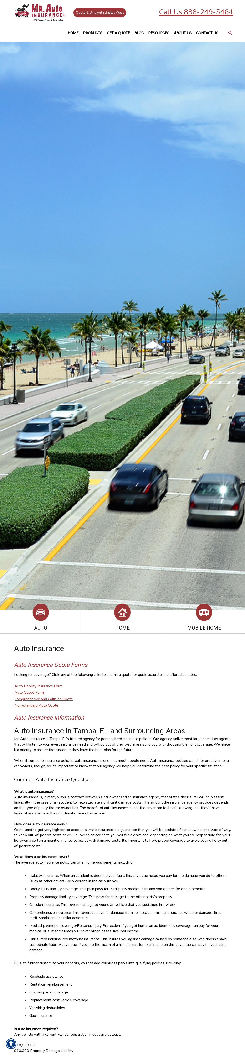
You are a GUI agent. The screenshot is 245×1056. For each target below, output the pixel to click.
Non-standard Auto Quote (36, 705)
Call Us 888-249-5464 (196, 12)
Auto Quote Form (29, 692)
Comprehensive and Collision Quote (44, 699)
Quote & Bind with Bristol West (100, 13)
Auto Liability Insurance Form (38, 686)
